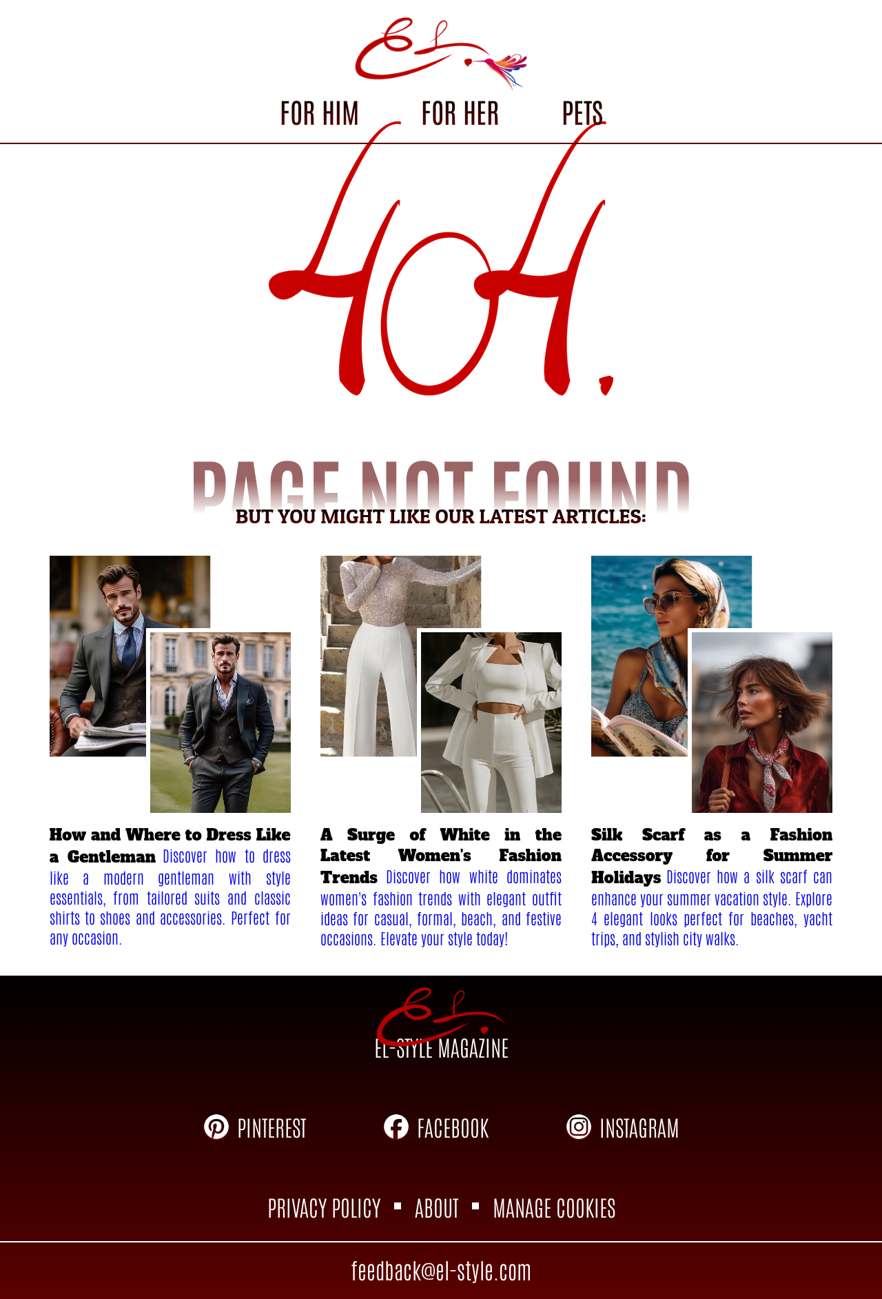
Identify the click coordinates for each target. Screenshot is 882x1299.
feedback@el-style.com (441, 1269)
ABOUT (436, 1206)
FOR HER (460, 111)
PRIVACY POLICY (323, 1206)
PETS (582, 111)
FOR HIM (319, 111)
